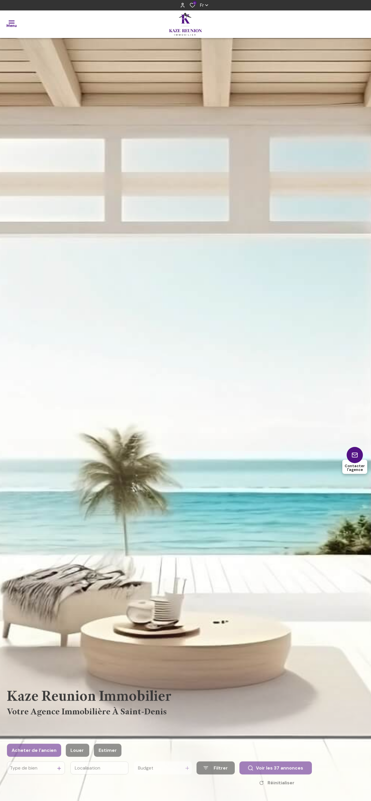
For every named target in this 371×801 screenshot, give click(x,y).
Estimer (108, 758)
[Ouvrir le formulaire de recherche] (216, 776)
